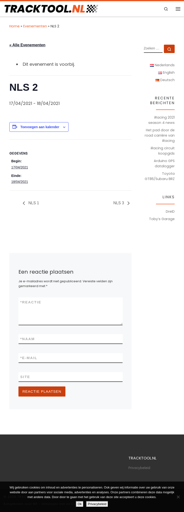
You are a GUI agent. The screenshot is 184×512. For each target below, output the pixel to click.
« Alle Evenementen (27, 45)
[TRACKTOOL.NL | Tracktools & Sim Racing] (51, 8)
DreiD (170, 211)
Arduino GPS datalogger (164, 163)
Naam (27, 339)
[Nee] (178, 496)
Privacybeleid (139, 468)
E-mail (29, 358)
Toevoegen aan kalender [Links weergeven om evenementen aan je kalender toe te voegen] (39, 127)
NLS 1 (33, 203)
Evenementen (35, 26)
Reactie (30, 302)
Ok (80, 504)
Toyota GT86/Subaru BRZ (160, 176)
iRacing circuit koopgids (163, 151)
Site (25, 377)
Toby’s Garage (162, 219)
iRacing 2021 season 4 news (161, 120)
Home (14, 26)
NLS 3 (119, 203)
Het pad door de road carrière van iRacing (160, 135)
